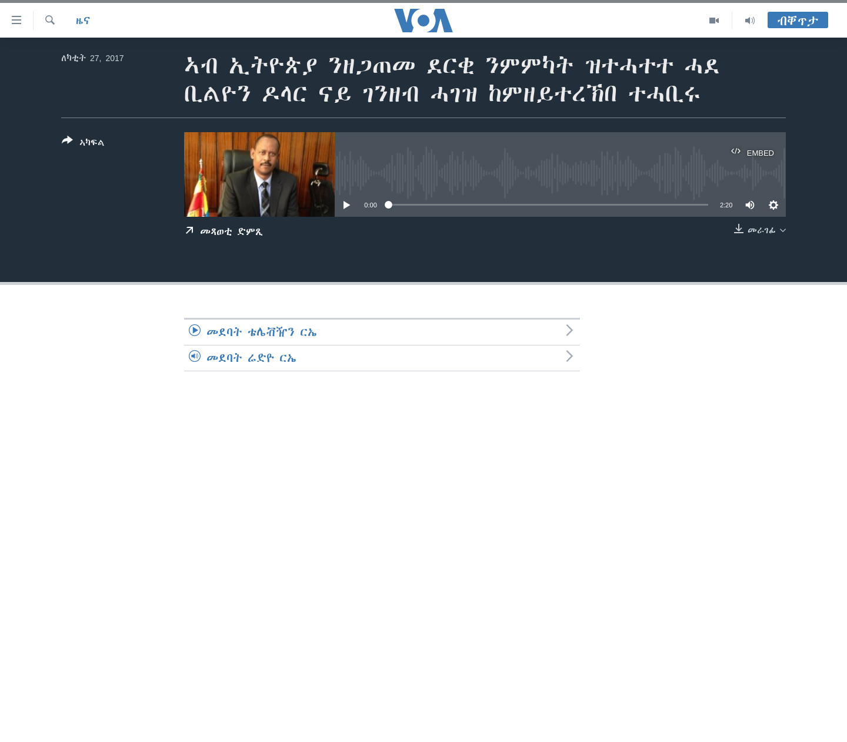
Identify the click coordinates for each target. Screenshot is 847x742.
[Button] (83, 144)
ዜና (83, 20)
